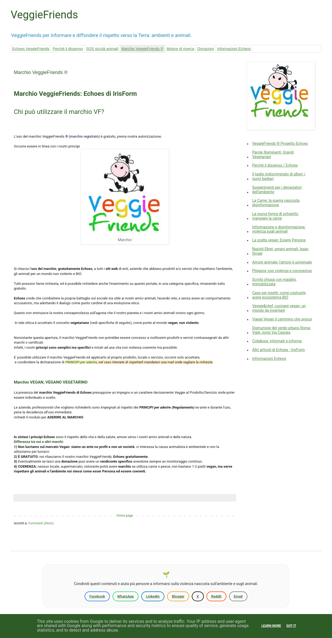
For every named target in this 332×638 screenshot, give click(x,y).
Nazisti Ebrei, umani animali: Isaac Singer (280, 251)
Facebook (97, 596)
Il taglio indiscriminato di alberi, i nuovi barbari (278, 176)
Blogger (178, 596)
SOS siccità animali (102, 49)
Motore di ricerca (180, 49)
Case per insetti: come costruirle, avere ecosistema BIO (279, 295)
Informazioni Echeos (234, 49)
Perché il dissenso (68, 49)
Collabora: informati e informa (277, 341)
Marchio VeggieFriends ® (142, 49)
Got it (291, 626)
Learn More (271, 626)
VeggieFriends (44, 15)
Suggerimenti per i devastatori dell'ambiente (277, 189)
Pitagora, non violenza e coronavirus (282, 271)
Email (238, 596)
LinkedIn (153, 596)
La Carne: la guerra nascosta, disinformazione (276, 202)
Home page (125, 515)
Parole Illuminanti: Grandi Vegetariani (273, 154)
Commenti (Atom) (41, 523)
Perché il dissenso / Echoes (275, 165)
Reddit (216, 596)
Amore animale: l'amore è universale (282, 262)
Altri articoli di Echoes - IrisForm (278, 350)
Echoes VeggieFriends (30, 49)
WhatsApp (125, 596)
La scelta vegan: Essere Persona (279, 240)
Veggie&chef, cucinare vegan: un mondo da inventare (279, 308)
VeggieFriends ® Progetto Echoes (280, 143)
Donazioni (205, 49)
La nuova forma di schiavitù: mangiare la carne (275, 216)
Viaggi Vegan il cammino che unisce (282, 319)
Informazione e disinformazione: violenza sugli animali (279, 229)
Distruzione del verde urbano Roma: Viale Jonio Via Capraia (281, 330)
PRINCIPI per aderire (81, 362)
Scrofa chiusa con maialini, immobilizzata (274, 281)
